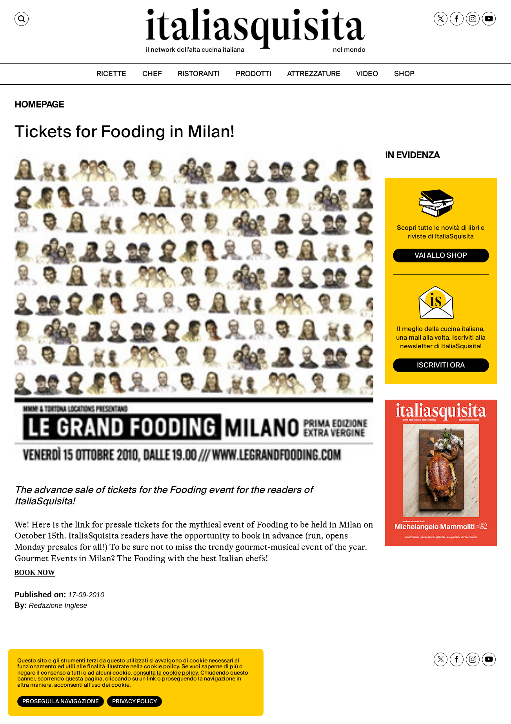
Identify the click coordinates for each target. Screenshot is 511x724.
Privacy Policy (134, 701)
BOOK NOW (35, 573)
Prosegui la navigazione (60, 701)
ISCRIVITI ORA (441, 365)
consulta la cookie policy (165, 673)
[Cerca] (22, 19)
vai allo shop (441, 255)
